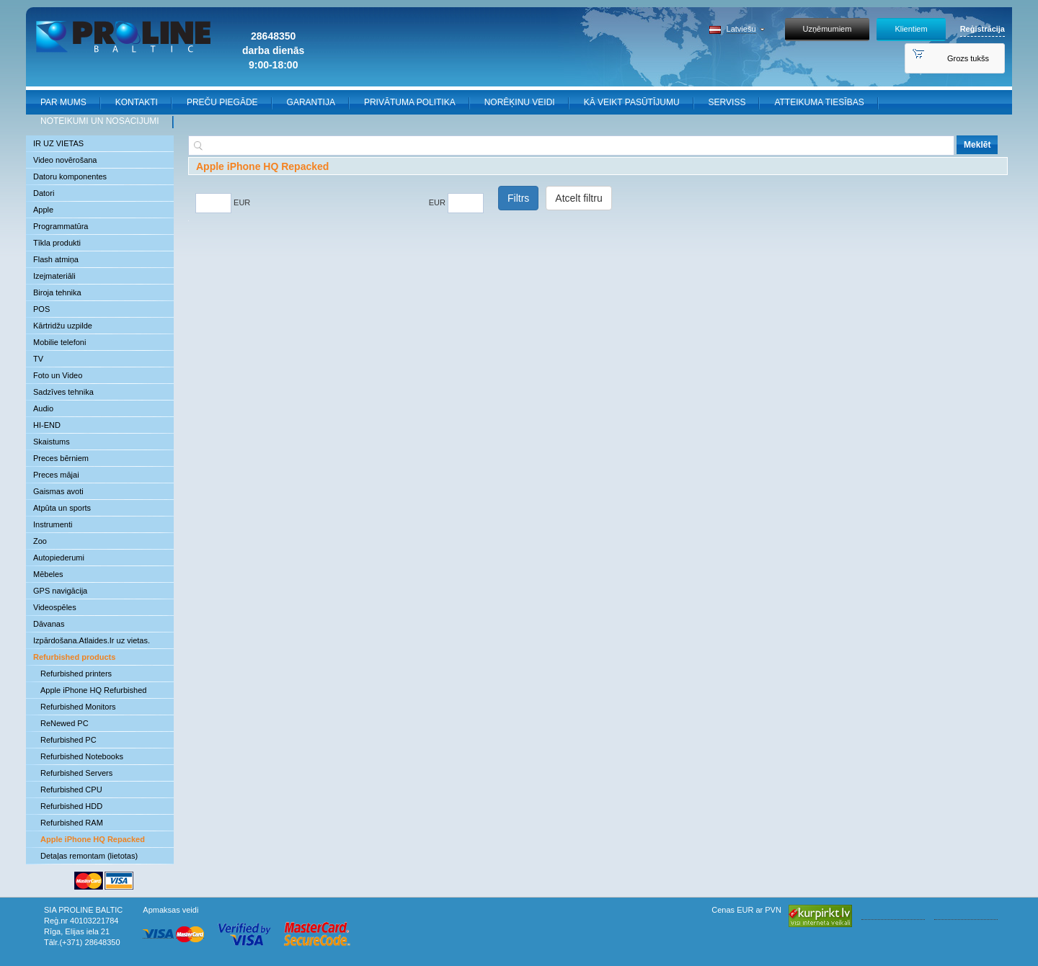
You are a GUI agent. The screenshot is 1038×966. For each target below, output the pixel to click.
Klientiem (911, 28)
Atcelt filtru (578, 198)
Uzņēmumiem (827, 28)
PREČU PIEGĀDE (222, 102)
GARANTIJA (311, 102)
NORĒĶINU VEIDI (519, 102)
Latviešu (741, 28)
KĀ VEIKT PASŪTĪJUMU (632, 102)
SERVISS (727, 102)
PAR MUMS (63, 102)
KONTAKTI (136, 102)
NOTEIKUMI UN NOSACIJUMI (99, 121)
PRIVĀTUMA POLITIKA (410, 102)
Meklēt (977, 145)
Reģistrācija (982, 28)
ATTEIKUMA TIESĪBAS (819, 102)
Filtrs (518, 198)
